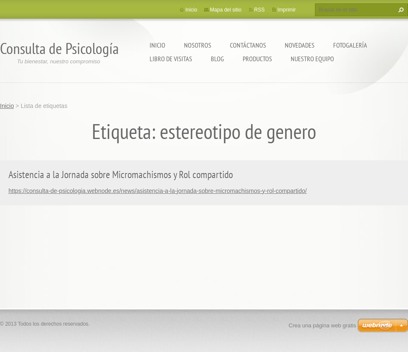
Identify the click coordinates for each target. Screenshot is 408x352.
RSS (259, 10)
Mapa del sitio (225, 10)
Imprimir (287, 10)
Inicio (157, 45)
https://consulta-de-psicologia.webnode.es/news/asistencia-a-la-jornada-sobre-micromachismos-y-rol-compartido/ (157, 190)
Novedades (299, 45)
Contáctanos (248, 45)
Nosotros (197, 45)
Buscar (400, 9)
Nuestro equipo (312, 58)
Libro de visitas (171, 58)
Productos (257, 58)
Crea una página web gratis (322, 325)
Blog (217, 58)
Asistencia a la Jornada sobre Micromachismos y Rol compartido (120, 174)
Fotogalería (350, 45)
